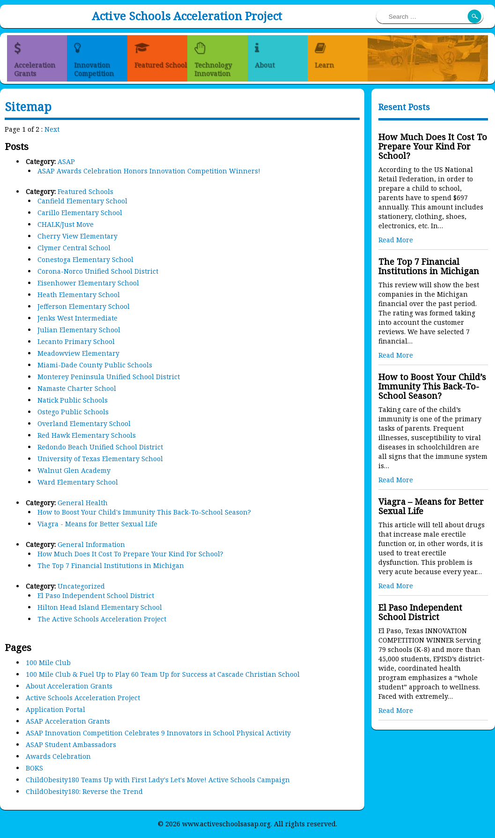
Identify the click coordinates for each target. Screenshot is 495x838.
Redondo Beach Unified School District (100, 446)
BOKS (34, 767)
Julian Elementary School (78, 329)
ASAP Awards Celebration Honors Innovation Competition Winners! (148, 170)
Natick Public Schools (72, 400)
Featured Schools (85, 191)
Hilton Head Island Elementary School (99, 607)
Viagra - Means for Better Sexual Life (97, 523)
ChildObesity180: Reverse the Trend (84, 791)
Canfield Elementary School (82, 200)
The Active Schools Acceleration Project (101, 618)
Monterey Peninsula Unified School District (108, 376)
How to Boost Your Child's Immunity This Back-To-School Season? (144, 512)
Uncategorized (81, 586)
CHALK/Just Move (65, 224)
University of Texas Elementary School (100, 458)
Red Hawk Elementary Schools (86, 435)
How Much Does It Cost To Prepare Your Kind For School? (130, 553)
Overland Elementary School (84, 423)
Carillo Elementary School (79, 212)
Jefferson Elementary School (83, 306)
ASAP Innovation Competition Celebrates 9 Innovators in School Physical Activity (158, 732)
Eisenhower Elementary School (88, 282)
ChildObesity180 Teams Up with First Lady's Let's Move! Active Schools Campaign (158, 779)
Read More (395, 239)
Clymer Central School (74, 247)
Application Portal (55, 709)
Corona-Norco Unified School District (97, 271)
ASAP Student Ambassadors (71, 744)
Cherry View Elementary (77, 236)
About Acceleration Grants (69, 685)
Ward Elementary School (77, 482)
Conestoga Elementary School (85, 259)
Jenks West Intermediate (77, 318)
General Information (91, 544)
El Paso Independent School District (95, 595)
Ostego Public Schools (73, 411)
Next (51, 129)
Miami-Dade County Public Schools (94, 364)
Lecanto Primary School (76, 341)
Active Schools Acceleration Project (187, 15)
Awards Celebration (58, 756)
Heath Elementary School (78, 294)
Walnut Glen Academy (74, 470)
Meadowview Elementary (78, 353)
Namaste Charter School (76, 388)
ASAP (66, 161)
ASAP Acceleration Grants (68, 721)
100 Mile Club (48, 662)
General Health (83, 502)
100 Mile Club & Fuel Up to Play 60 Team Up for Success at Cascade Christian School (163, 674)
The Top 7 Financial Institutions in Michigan (110, 565)
